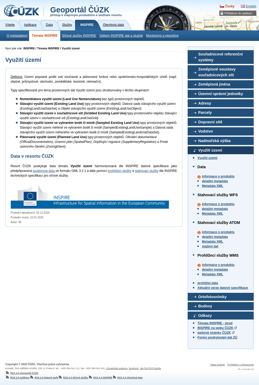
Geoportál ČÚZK (86, 11)
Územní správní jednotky (220, 94)
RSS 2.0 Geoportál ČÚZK (21, 373)
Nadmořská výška (214, 141)
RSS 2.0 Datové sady (44, 377)
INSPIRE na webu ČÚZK (217, 328)
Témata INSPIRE (45, 35)
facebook (133, 368)
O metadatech (17, 35)
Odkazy (205, 315)
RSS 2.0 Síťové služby (73, 377)
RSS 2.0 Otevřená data (127, 377)
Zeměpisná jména (214, 84)
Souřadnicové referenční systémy (220, 57)
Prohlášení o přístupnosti (240, 364)
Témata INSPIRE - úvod (215, 323)
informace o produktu (218, 176)
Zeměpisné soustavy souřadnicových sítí (217, 72)
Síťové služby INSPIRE (79, 35)
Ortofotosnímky (212, 297)
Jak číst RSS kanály (150, 368)
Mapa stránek (217, 364)
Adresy (204, 103)
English (251, 6)
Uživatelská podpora (117, 368)
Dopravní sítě (210, 122)
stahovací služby (147, 171)
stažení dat (210, 246)
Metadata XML (212, 186)
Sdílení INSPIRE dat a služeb (121, 35)
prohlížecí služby (119, 171)
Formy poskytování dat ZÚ (217, 337)
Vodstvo (205, 131)
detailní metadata (215, 181)
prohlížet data (207, 283)
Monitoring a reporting (162, 35)
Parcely (205, 112)
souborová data (44, 171)
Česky (229, 6)
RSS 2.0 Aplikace (17, 377)
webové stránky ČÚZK (214, 333)
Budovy (205, 306)
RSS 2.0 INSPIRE (100, 377)
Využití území (210, 150)
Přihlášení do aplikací (238, 13)
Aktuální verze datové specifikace (222, 288)
